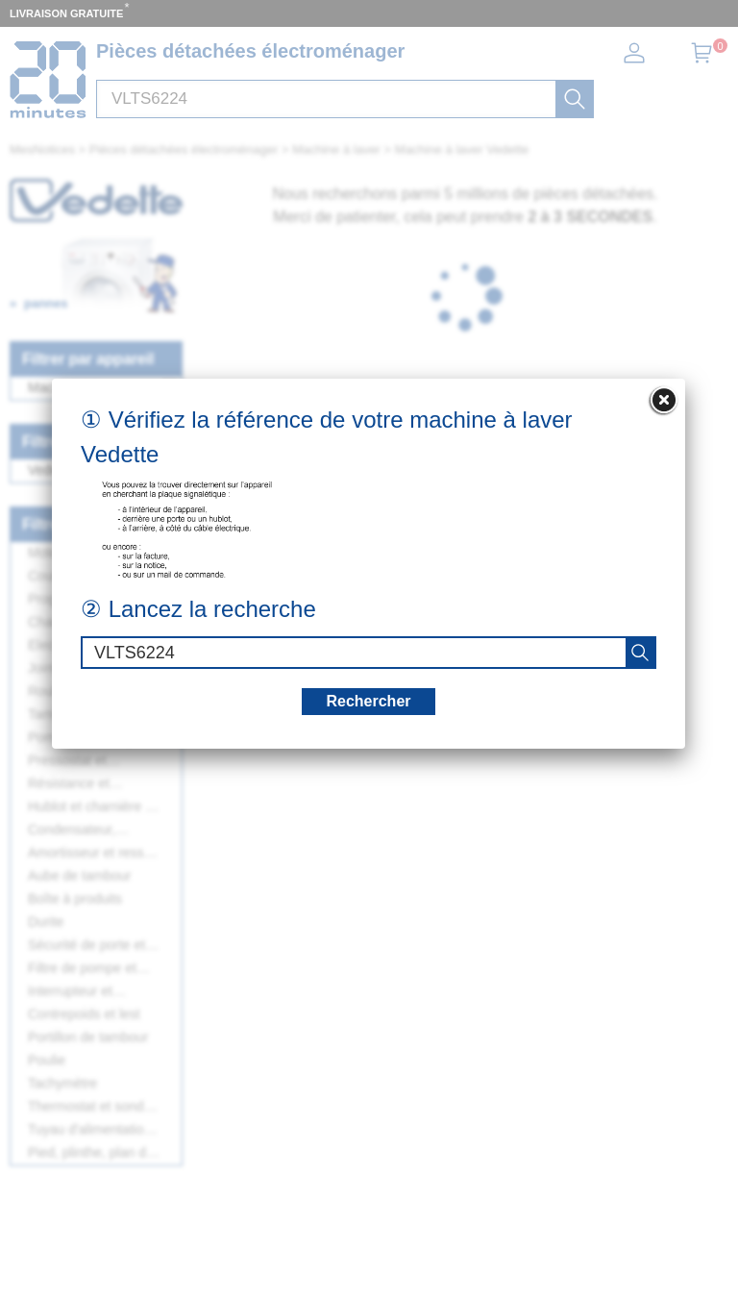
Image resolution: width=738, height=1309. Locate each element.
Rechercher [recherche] (368, 701)
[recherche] (640, 652)
